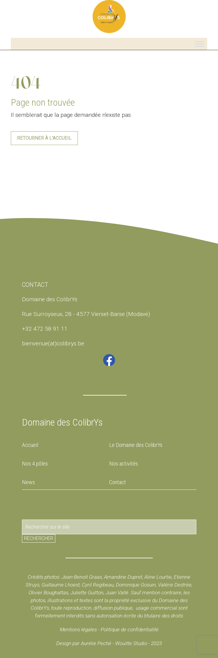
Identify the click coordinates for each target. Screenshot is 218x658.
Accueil (30, 444)
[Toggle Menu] (199, 44)
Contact (117, 482)
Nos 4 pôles (35, 463)
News (28, 482)
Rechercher (38, 538)
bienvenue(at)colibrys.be (53, 343)
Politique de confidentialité (129, 629)
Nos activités (123, 463)
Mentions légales (78, 629)
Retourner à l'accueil (44, 138)
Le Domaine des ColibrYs (135, 444)
